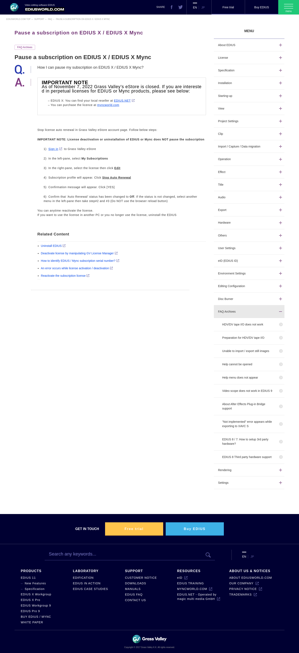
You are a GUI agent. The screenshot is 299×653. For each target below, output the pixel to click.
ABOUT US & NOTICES (249, 571)
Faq (50, 19)
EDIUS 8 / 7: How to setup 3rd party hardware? (245, 441)
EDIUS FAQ (134, 594)
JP (203, 7)
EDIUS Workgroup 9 (36, 605)
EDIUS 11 (28, 577)
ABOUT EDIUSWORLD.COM (250, 577)
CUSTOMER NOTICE (141, 577)
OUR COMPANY (241, 583)
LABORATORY (86, 571)
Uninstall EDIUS (51, 245)
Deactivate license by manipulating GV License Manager (77, 253)
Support (39, 19)
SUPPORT (134, 571)
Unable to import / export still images (245, 351)
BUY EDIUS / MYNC (36, 616)
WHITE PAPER (32, 622)
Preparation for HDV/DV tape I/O (243, 337)
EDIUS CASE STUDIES (90, 589)
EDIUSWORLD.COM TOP (18, 19)
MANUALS (133, 589)
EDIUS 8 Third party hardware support (247, 457)
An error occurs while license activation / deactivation (75, 268)
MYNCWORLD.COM (192, 589)
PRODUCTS (31, 571)
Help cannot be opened (237, 364)
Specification (35, 589)
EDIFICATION (83, 577)
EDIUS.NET (122, 100)
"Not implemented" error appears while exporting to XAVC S (247, 424)
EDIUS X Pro (30, 600)
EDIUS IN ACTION (86, 583)
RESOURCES (189, 571)
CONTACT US (135, 600)
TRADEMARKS (240, 594)
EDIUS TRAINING (190, 583)
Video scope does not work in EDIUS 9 (247, 390)
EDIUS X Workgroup (36, 594)
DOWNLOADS (135, 583)
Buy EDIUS (261, 7)
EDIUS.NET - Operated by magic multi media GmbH (197, 597)
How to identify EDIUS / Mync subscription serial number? (78, 260)
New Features (35, 583)
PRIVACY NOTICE (243, 589)
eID (179, 577)
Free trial (228, 7)
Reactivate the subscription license (63, 275)
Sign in (53, 149)
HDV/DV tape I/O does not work (242, 324)
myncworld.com (108, 105)
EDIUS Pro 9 (30, 611)
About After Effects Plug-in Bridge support (243, 406)
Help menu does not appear (240, 377)
